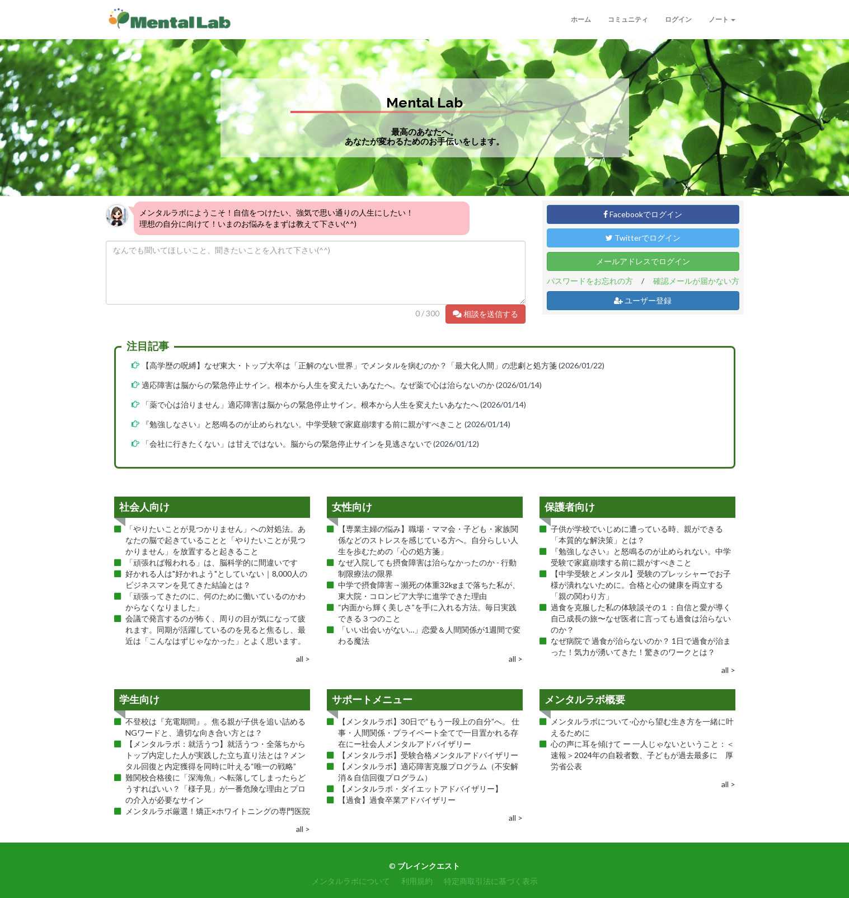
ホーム (581, 19)
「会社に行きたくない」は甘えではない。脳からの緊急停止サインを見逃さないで (286, 443)
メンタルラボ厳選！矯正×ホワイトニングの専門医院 (217, 811)
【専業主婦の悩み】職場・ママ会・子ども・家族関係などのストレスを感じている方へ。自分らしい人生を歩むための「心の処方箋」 (428, 540)
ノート (722, 19)
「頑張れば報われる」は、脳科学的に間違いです (211, 562)
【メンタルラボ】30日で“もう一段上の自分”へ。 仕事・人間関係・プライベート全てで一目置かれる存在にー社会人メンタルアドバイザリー (428, 733)
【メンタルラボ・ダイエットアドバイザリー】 (420, 788)
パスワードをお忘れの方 (590, 281)
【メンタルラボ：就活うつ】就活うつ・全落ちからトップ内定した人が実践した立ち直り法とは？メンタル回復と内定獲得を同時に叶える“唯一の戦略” (215, 755)
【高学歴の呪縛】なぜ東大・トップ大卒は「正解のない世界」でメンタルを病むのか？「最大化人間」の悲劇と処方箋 (349, 365)
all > (303, 658)
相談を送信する (485, 314)
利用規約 (417, 881)
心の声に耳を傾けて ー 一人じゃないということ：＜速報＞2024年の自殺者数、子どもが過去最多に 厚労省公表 (642, 755)
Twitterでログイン (643, 237)
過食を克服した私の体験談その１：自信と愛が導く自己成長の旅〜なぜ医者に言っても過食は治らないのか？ (641, 618)
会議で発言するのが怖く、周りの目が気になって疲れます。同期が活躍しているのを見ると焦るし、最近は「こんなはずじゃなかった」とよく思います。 (215, 630)
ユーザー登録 (643, 300)
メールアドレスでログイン (643, 261)
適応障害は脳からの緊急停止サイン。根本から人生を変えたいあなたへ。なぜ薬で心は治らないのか (318, 385)
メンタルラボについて (351, 881)
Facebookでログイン (642, 214)
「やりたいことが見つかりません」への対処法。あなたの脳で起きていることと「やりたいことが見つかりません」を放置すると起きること (215, 540)
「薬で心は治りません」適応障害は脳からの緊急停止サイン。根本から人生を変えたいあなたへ (310, 404)
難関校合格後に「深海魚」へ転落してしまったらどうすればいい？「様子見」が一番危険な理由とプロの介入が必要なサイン (215, 789)
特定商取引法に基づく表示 (491, 881)
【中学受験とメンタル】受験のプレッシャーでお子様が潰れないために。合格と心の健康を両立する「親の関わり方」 (641, 585)
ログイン (678, 19)
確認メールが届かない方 (696, 281)
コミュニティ (628, 19)
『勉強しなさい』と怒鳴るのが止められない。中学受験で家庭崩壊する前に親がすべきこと (302, 424)
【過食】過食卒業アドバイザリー (397, 800)
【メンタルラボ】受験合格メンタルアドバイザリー (428, 755)
